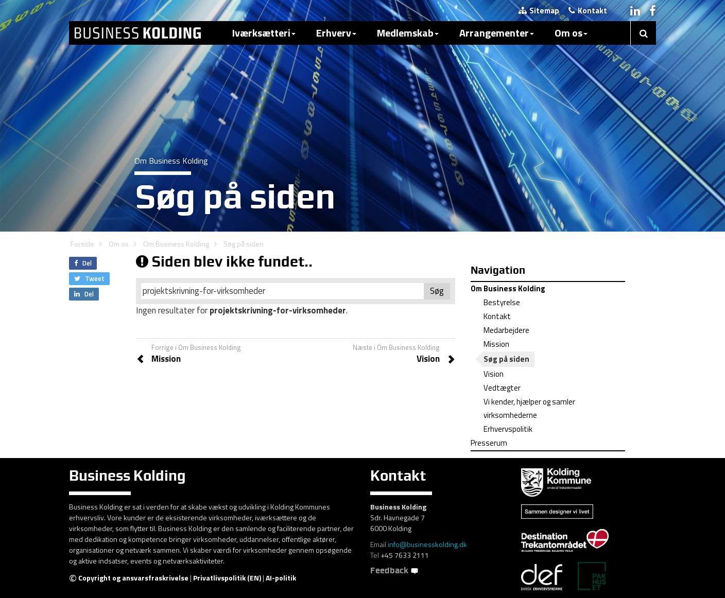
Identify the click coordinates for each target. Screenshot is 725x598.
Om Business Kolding (176, 243)
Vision (494, 374)
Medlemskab (408, 33)
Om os (571, 33)
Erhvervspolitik (508, 429)
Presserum (489, 443)
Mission (496, 344)
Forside (82, 243)
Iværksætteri (264, 33)
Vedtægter (502, 388)
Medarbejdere (506, 330)
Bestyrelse (502, 302)
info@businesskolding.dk (427, 544)
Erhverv (336, 33)
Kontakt (587, 10)
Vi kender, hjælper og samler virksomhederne (529, 408)
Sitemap (539, 10)
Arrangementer (496, 33)
